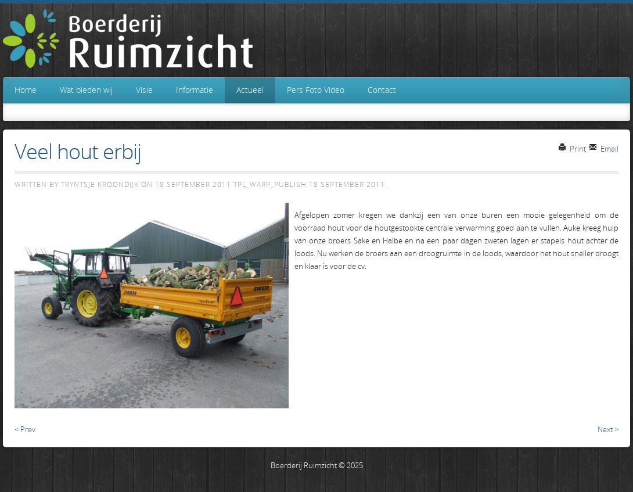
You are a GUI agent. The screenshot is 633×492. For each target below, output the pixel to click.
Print (572, 148)
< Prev (25, 429)
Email (603, 148)
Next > (608, 429)
